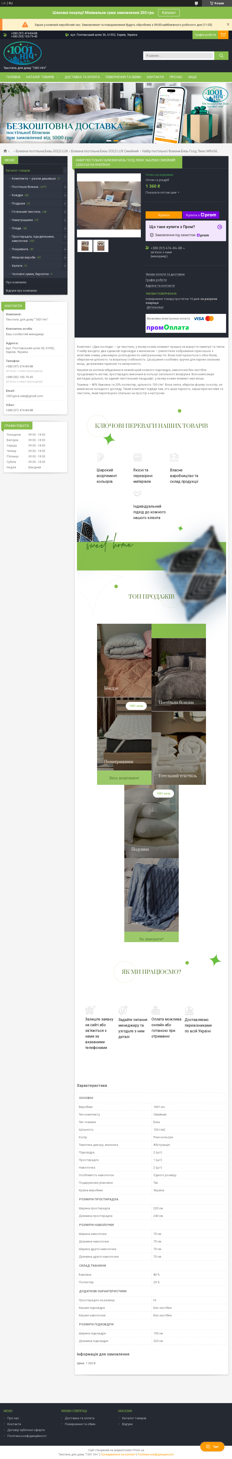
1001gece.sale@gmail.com (24, 396)
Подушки (18, 203)
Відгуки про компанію (21, 290)
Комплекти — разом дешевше (34, 178)
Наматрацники (22, 220)
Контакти (155, 77)
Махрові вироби (23, 257)
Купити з (201, 215)
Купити (164, 215)
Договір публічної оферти (26, 1430)
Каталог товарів (40, 77)
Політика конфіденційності (26, 1436)
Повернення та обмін (123, 77)
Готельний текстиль (26, 211)
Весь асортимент (124, 778)
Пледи (16, 228)
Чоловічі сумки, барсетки (30, 274)
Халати (17, 265)
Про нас (176, 77)
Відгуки (127, 1424)
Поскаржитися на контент (118, 1454)
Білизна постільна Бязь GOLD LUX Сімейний (105, 151)
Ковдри (17, 195)
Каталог (169, 12)
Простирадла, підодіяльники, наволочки (33, 239)
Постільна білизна (25, 187)
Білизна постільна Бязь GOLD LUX (42, 151)
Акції (192, 77)
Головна (13, 77)
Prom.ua (138, 1450)
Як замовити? (151, 939)
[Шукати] (221, 55)
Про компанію (16, 282)
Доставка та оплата (82, 77)
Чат (212, 1447)
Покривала (20, 249)
